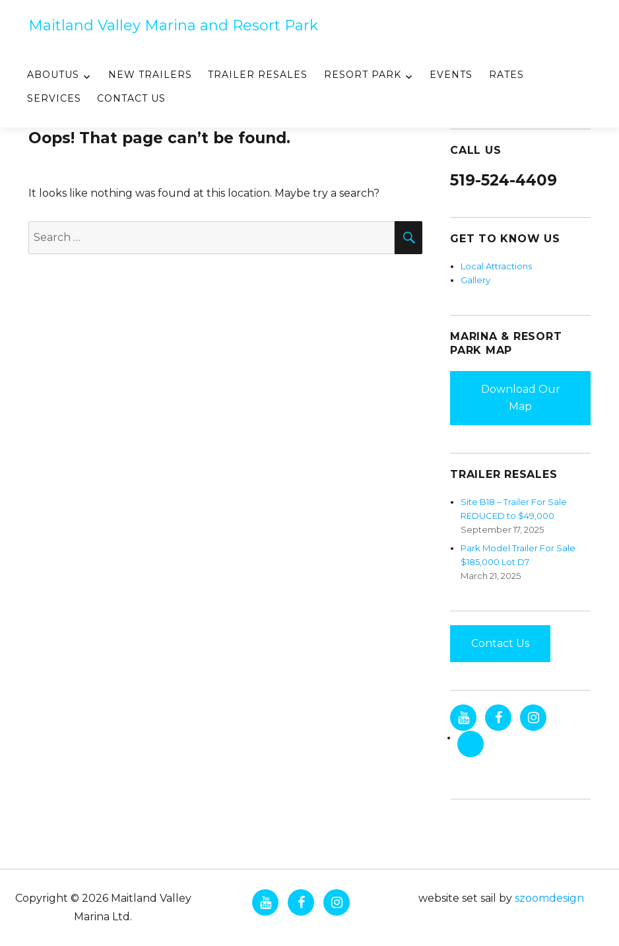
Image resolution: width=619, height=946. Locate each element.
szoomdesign (549, 898)
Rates (506, 75)
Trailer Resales (258, 75)
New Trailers (150, 75)
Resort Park (362, 75)
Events (451, 75)
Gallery (475, 280)
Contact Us (131, 98)
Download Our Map (520, 398)
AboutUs (53, 75)
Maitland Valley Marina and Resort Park (173, 25)
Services (54, 98)
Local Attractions (496, 266)
